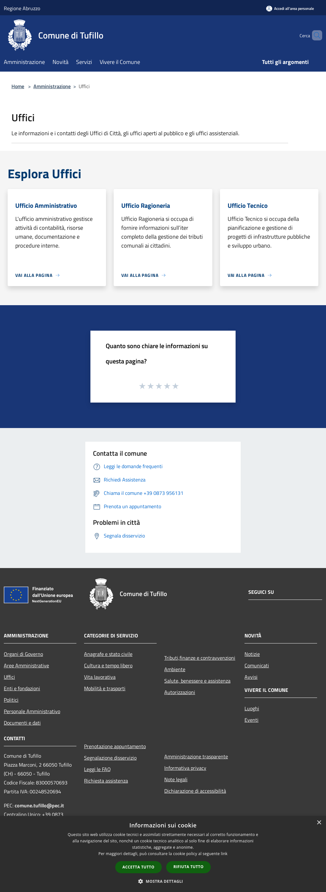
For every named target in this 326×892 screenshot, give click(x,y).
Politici (11, 700)
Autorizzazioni (179, 692)
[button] (163, 881)
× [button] (318, 822)
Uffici (9, 677)
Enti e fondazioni (22, 688)
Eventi (251, 720)
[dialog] (163, 854)
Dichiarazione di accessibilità (195, 791)
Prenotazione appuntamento (115, 746)
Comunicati (256, 665)
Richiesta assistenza (106, 780)
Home (17, 86)
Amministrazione (52, 86)
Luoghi (251, 708)
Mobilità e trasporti (104, 688)
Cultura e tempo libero (108, 665)
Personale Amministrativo (32, 711)
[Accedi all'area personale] (290, 8)
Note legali (176, 779)
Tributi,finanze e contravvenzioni (199, 658)
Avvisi (251, 677)
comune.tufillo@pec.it (39, 805)
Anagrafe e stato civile (108, 654)
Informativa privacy (185, 768)
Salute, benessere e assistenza (197, 681)
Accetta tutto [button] (138, 867)
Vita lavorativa (100, 677)
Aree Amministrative (26, 665)
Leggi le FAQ (97, 769)
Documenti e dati (22, 723)
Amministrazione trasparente (196, 756)
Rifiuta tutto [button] (189, 866)
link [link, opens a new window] (224, 853)
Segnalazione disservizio (110, 758)
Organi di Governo (23, 654)
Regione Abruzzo (22, 8)
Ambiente (174, 669)
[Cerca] (314, 35)
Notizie (252, 654)
